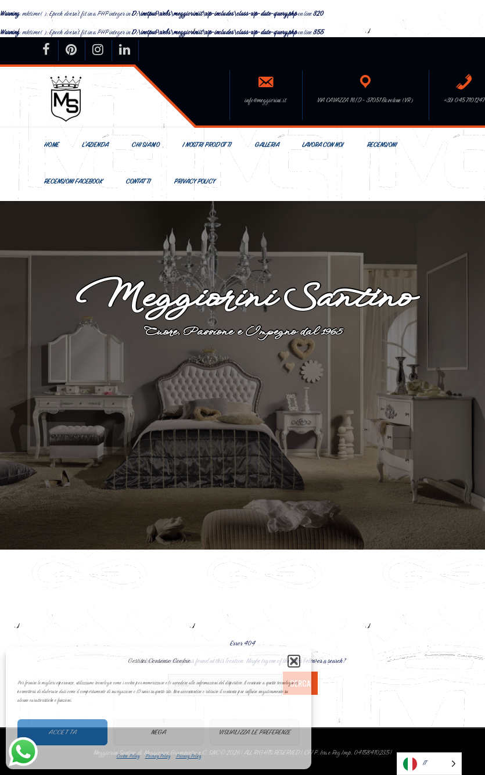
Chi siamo (145, 144)
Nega (158, 732)
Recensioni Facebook (73, 181)
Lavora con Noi (322, 144)
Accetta (63, 732)
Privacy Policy (157, 756)
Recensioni (382, 144)
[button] (294, 661)
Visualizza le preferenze (254, 732)
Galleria (266, 144)
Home (51, 144)
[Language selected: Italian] (429, 763)
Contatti (137, 181)
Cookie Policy (128, 756)
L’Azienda (95, 144)
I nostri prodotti (206, 144)
